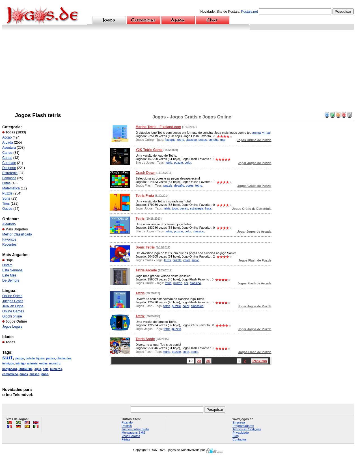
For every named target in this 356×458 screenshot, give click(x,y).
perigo (19, 358)
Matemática (11, 188)
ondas (43, 363)
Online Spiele (12, 296)
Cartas (7, 158)
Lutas (6, 183)
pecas (203, 139)
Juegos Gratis (12, 301)
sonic (195, 260)
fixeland (170, 139)
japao (44, 374)
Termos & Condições (246, 429)
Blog (235, 436)
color (188, 162)
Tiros (6, 204)
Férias (126, 439)
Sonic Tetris (145, 247)
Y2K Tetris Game (149, 150)
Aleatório (9, 224)
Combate (9, 163)
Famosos (9, 178)
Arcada (7, 142)
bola (46, 369)
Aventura (9, 148)
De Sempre (11, 280)
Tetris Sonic (145, 339)
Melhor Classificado (17, 234)
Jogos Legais (12, 327)
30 (208, 361)
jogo (175, 208)
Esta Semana (12, 270)
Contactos (239, 439)
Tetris (140, 219)
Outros (7, 209)
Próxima (260, 361)
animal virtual (261, 132)
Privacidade (240, 432)
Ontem (7, 265)
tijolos (40, 358)
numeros (56, 369)
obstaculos (64, 358)
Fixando (127, 422)
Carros (7, 153)
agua (37, 369)
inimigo (21, 363)
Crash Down (146, 173)
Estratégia (10, 173)
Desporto (9, 168)
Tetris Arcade (146, 270)
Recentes (9, 245)
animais (32, 363)
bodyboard (9, 369)
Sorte (6, 198)
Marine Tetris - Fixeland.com (158, 127)
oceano (25, 368)
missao (34, 374)
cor (186, 283)
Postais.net (249, 12)
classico (191, 139)
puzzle (178, 162)
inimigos (8, 363)
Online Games (13, 311)
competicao (10, 374)
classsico (197, 306)
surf (7, 357)
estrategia (196, 208)
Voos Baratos (131, 436)
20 (199, 361)
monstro (55, 363)
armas (24, 374)
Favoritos (9, 239)
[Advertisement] (178, 72)
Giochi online (12, 316)
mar (222, 139)
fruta (208, 208)
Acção (7, 137)
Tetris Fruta (145, 196)
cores (189, 185)
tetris (180, 139)
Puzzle (7, 193)
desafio (179, 185)
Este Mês (9, 275)
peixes (50, 358)
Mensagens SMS (133, 432)
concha (214, 139)
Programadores (243, 425)
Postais (127, 425)
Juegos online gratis (135, 429)
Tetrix (140, 316)
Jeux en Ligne (12, 306)
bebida (30, 358)
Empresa (238, 422)
